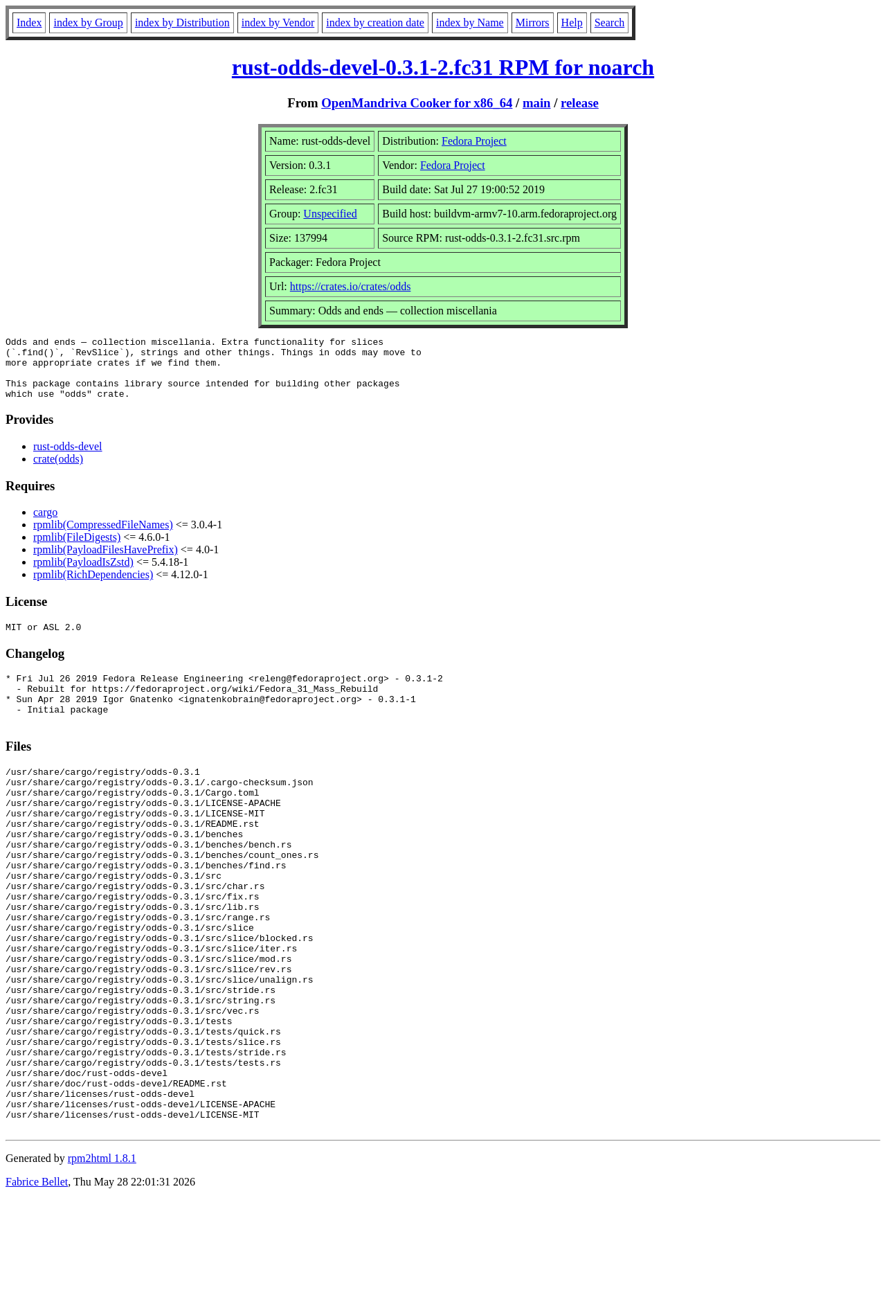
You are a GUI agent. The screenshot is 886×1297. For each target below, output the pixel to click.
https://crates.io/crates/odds (350, 286)
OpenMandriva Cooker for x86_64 (416, 103)
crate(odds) (58, 471)
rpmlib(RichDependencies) (93, 587)
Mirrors (533, 22)
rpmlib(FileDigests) (76, 549)
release (580, 103)
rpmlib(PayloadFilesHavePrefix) (105, 562)
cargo (45, 524)
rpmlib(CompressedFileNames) (103, 537)
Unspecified (329, 214)
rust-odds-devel (67, 459)
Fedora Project (474, 141)
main (537, 103)
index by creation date (375, 22)
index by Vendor (278, 22)
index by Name (470, 22)
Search (610, 22)
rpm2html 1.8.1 (102, 1256)
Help (572, 22)
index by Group (88, 22)
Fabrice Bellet (37, 1279)
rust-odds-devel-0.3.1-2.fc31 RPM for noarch (443, 67)
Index (29, 22)
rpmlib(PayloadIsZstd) (83, 574)
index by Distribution (182, 22)
